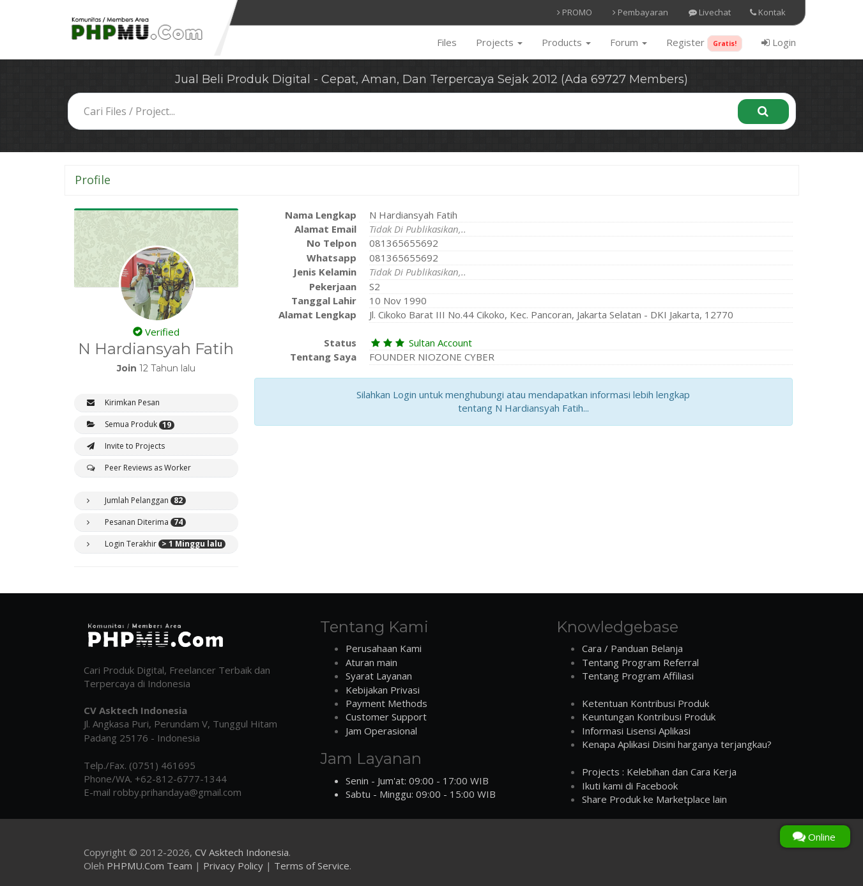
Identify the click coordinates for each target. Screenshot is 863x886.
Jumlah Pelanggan (136, 500)
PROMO (574, 12)
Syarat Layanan (379, 675)
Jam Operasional (381, 730)
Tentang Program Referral (640, 662)
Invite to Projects (126, 445)
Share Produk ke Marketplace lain (654, 799)
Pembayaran (640, 12)
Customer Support (386, 716)
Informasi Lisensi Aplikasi (636, 730)
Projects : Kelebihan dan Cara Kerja (659, 771)
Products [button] (566, 42)
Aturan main (371, 662)
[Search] (763, 111)
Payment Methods (386, 703)
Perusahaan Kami (384, 648)
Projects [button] (499, 42)
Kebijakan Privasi (383, 689)
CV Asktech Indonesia (242, 852)
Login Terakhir (156, 544)
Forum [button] (628, 42)
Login (778, 42)
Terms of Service (311, 865)
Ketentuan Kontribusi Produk (645, 703)
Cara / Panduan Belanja (632, 648)
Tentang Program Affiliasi (638, 675)
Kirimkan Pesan (123, 402)
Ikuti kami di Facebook (630, 785)
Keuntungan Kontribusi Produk (648, 716)
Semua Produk (130, 424)
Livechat (710, 12)
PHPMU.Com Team (149, 865)
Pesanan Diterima (136, 522)
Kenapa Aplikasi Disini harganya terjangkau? (677, 744)
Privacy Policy (233, 865)
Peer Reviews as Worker (139, 467)
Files (447, 42)
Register (704, 43)
